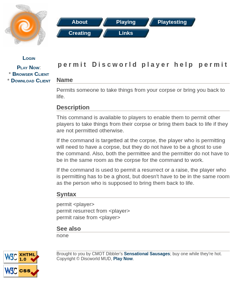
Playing (126, 22)
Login (29, 58)
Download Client (30, 80)
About (80, 22)
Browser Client (30, 74)
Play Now (28, 67)
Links (126, 33)
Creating (79, 33)
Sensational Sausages (147, 253)
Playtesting (172, 22)
